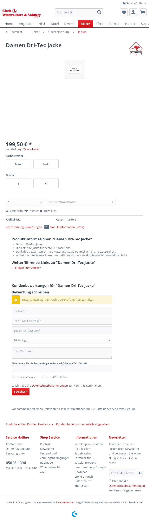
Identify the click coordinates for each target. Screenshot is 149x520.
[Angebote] (26, 23)
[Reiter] (85, 23)
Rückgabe (46, 462)
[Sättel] (55, 23)
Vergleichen (15, 211)
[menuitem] (79, 14)
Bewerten (48, 211)
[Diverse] (70, 23)
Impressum (81, 486)
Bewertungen (37, 227)
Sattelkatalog (82, 453)
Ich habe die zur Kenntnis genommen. (58, 385)
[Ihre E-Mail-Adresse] (62, 321)
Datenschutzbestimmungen (50, 385)
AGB (43, 472)
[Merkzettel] (124, 12)
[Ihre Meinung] (62, 353)
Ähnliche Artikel (16, 424)
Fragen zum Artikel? (26, 268)
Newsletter (47, 449)
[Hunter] (130, 23)
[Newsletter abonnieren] (139, 473)
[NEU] (42, 23)
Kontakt (45, 444)
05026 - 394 (16, 462)
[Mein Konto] (133, 12)
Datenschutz (82, 481)
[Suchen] (99, 12)
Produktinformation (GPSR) (66, 227)
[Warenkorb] (143, 12)
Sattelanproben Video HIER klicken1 (88, 446)
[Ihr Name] (62, 311)
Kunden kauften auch (41, 424)
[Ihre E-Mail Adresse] (122, 473)
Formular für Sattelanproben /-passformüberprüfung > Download (90, 465)
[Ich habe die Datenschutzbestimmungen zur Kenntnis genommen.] (13, 385)
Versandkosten (66, 502)
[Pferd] (99, 23)
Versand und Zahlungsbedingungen (55, 456)
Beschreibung (15, 227)
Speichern (20, 391)
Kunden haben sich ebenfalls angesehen (82, 424)
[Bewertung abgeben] (62, 340)
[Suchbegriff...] (79, 12)
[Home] (9, 23)
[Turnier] (114, 23)
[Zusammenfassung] (62, 330)
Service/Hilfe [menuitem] (133, 3)
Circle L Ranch (83, 476)
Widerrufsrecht (50, 467)
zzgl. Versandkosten (28, 149)
